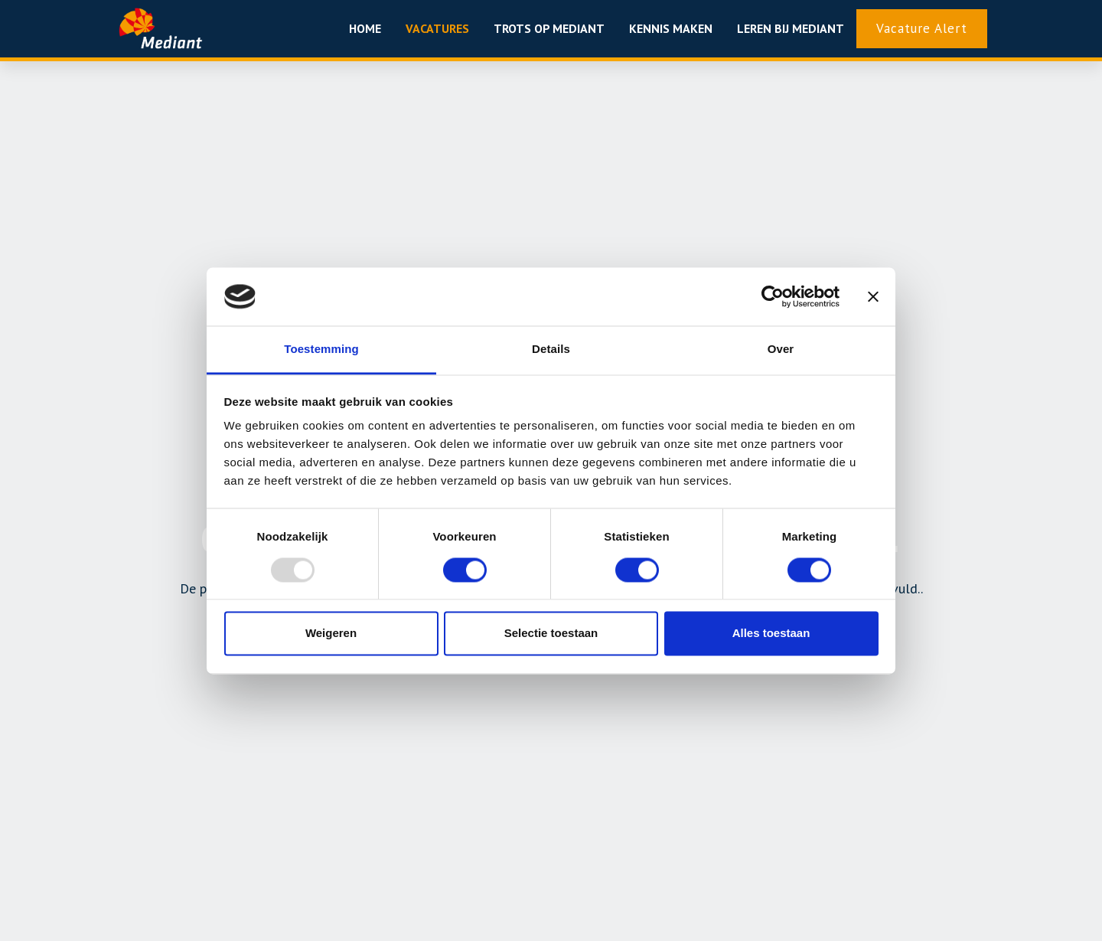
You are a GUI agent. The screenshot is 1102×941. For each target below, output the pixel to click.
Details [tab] (551, 349)
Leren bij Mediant (790, 28)
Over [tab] (781, 349)
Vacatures (437, 28)
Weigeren (331, 633)
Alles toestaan (771, 633)
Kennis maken (670, 28)
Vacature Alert (921, 28)
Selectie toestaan (551, 633)
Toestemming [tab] (321, 349)
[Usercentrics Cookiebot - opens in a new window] (773, 296)
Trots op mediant (549, 28)
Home (365, 28)
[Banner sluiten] (873, 296)
